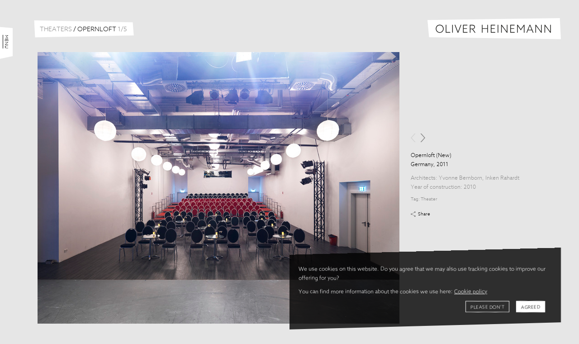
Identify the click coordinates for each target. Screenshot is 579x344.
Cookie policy (470, 292)
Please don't (487, 307)
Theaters (56, 29)
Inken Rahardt (502, 178)
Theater (429, 199)
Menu (6, 41)
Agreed (530, 307)
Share (424, 214)
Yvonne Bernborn (460, 178)
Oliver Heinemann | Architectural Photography (494, 28)
